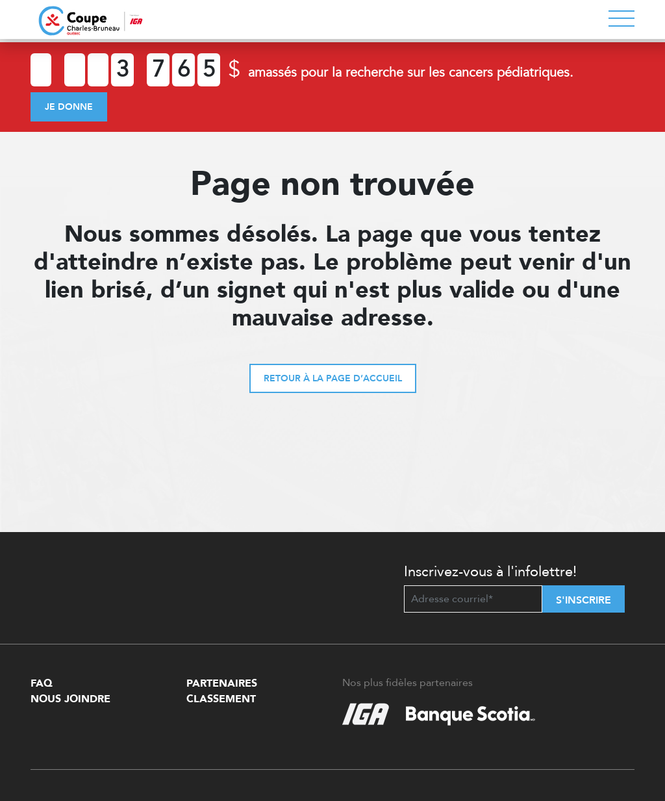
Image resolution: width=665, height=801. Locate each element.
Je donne (69, 107)
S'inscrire (583, 600)
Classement (221, 699)
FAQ (42, 683)
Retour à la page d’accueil (333, 378)
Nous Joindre (70, 699)
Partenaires (221, 683)
